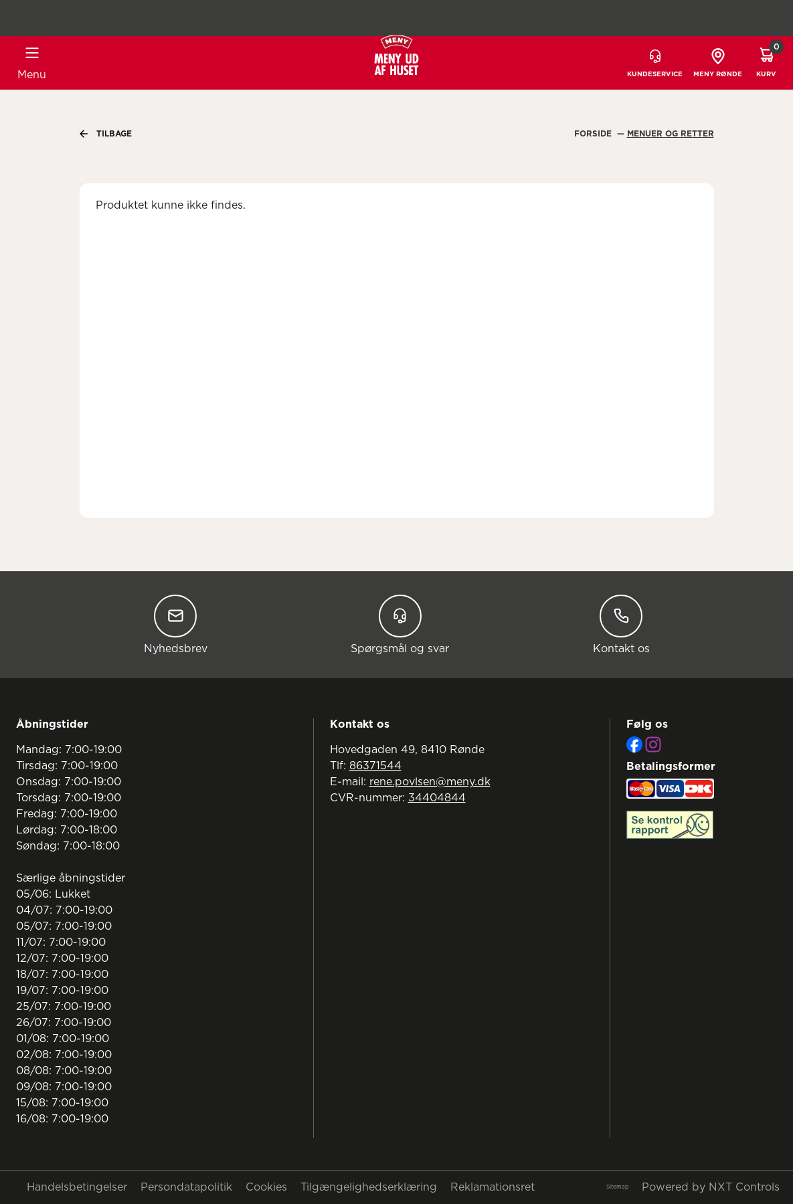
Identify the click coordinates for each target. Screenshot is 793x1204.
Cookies (266, 1187)
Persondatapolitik (186, 1187)
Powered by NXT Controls (711, 1187)
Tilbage (106, 134)
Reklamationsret (492, 1187)
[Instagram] (653, 744)
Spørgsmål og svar (400, 624)
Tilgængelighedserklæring (368, 1187)
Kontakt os (621, 624)
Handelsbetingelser (77, 1187)
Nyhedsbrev (175, 624)
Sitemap (617, 1187)
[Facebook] (634, 744)
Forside (594, 134)
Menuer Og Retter (670, 134)
